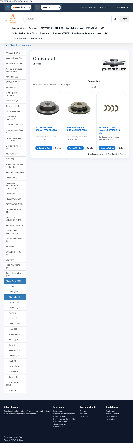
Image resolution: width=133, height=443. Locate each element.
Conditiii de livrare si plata (64, 414)
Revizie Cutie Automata (83, 33)
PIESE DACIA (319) (14, 199)
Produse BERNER (61, 33)
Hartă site (84, 416)
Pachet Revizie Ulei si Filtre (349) (14, 165)
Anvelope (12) (12, 77)
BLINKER (59, 28)
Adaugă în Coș (43, 148)
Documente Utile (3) (14, 111)
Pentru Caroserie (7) (15, 172)
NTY (103, 28)
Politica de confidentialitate (65, 419)
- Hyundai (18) (13, 324)
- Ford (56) (11, 318)
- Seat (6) (11, 361)
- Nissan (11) (12, 340)
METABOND (91, 28)
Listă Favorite (111, 416)
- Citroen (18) (12, 302)
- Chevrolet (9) (13, 297)
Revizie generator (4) (14, 240)
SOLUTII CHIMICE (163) (13, 253)
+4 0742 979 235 (88, 7)
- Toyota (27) (12, 377)
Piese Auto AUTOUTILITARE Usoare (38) (13, 185)
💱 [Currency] (37, 7)
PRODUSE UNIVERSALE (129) (14, 218)
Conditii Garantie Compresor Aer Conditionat (60, 424)
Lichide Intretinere (74, 28)
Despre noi (58, 411)
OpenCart (18, 437)
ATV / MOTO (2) (13, 82)
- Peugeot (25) (13, 350)
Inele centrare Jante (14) (14, 131)
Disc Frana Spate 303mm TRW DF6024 (46, 128)
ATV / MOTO (46, 28)
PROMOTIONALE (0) (15, 225)
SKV (99, 33)
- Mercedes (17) (14, 334)
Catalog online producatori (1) (12, 94)
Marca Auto (36, 38)
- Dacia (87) (12, 308)
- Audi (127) (12, 286)
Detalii (58, 148)
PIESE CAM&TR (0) (14, 193)
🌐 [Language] (8, 7)
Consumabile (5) (13, 106)
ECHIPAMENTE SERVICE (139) (12, 118)
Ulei (106, 33)
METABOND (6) (12, 154)
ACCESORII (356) (13, 53)
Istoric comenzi (112, 414)
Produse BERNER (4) (13, 210)
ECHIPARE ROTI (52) (14, 125)
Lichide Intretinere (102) (13, 147)
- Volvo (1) (11, 390)
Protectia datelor (60, 416)
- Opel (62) (11, 345)
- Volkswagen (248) (12, 383)
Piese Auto (45, 33)
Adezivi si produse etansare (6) (14, 70)
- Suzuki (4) (12, 372)
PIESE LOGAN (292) (14, 204)
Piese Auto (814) (13, 178)
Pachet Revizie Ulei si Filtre (24, 33)
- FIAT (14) (11, 313)
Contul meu (106, 7)
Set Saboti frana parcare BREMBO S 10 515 (109, 130)
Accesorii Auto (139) (14, 58)
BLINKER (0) (11, 87)
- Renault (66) (13, 356)
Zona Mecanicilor (20, 38)
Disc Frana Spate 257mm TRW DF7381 (77, 128)
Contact (83, 411)
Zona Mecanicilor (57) (13, 274)
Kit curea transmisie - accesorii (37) (14, 139)
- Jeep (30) (12, 329)
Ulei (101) (10, 260)
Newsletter (110, 419)
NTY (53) (10, 159)
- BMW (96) (12, 292)
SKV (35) (10, 246)
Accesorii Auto (19, 28)
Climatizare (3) (12, 101)
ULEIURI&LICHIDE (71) (13, 266)
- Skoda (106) (12, 366)
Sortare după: (94, 81)
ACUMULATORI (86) (14, 63)
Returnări (83, 414)
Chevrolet (26, 45)
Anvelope (33, 28)
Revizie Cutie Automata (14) (12, 232)
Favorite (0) (122, 7)
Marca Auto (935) (13, 281)
